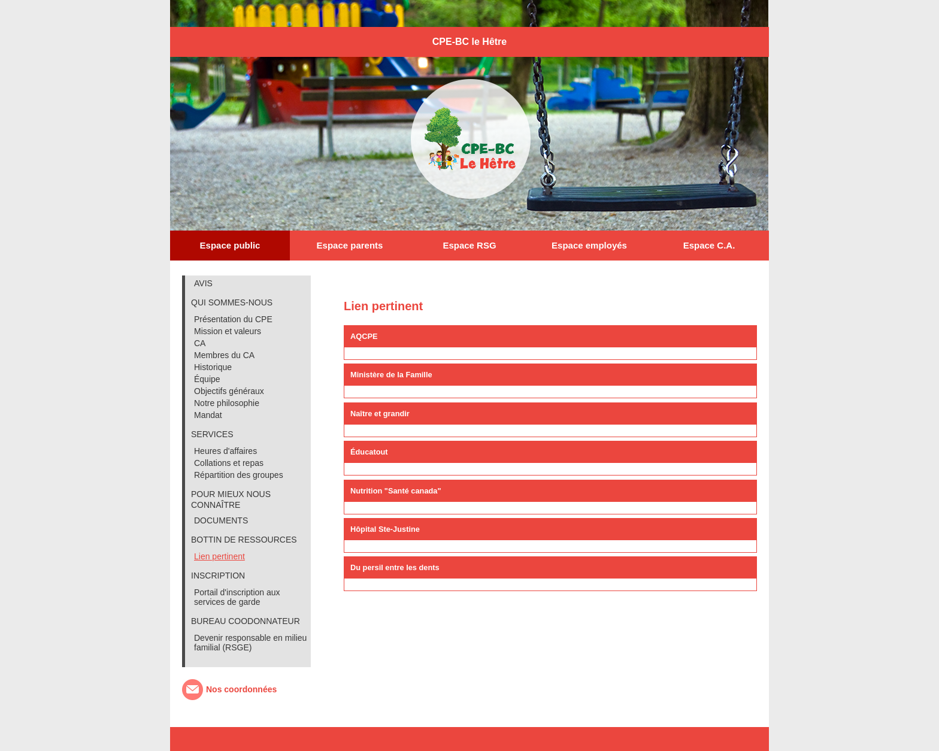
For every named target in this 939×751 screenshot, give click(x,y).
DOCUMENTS (221, 520)
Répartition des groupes (238, 475)
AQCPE (364, 336)
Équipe (207, 379)
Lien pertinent (219, 556)
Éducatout (369, 451)
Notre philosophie (226, 403)
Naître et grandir (380, 413)
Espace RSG (469, 245)
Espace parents (350, 245)
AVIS (203, 283)
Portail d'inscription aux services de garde (237, 597)
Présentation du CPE (233, 319)
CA (199, 343)
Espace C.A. (709, 245)
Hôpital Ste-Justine (385, 529)
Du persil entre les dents (395, 567)
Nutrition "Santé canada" (395, 490)
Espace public (230, 245)
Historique (213, 367)
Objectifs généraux (229, 391)
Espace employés (589, 245)
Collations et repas (228, 463)
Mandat (208, 415)
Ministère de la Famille (391, 374)
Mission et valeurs (227, 331)
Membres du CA (224, 355)
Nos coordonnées (241, 689)
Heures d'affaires (225, 451)
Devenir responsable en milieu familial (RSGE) (250, 642)
